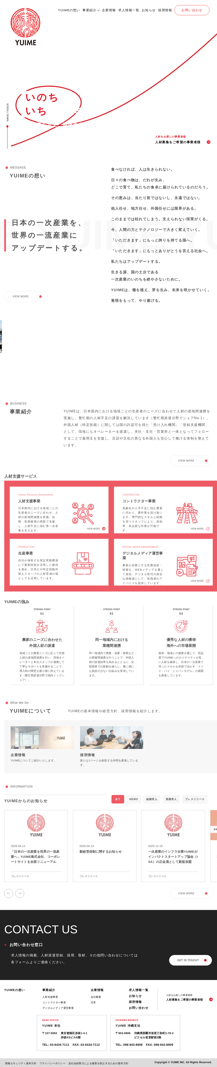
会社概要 (96, 996)
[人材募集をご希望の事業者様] (189, 997)
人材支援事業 (50, 996)
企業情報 (109, 10)
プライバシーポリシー (52, 1063)
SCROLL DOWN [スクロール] (7, 112)
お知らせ (149, 10)
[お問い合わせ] (190, 960)
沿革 (93, 1002)
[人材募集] (184, 139)
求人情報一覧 (128, 10)
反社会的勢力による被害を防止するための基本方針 (98, 1063)
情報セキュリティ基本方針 (20, 1063)
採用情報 (165, 10)
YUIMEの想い (69, 10)
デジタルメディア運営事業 (58, 1008)
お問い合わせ (191, 10)
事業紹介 (89, 10)
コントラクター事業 (54, 1002)
